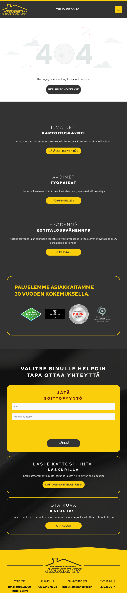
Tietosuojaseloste (52, 587)
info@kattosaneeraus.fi (77, 571)
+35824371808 (47, 571)
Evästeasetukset (75, 587)
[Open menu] (118, 9)
